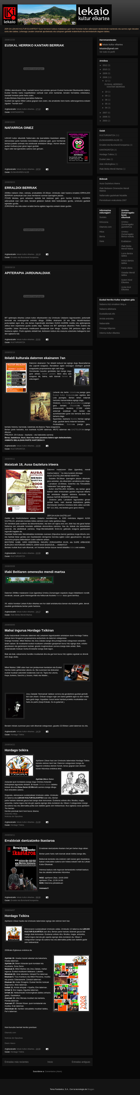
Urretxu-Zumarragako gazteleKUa (127, 224)
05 (106, 104)
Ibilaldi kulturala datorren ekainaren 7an (35, 358)
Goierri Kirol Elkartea (126, 281)
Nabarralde (104, 323)
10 (106, 92)
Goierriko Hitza (11, 814)
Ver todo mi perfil (107, 52)
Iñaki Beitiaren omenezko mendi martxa (35, 572)
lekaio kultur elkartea (112, 44)
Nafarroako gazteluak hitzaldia (113, 195)
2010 (105, 69)
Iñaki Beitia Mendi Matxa (127, 247)
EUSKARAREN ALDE (20, 172)
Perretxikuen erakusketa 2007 (113, 200)
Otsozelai (74, 405)
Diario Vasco (10, 1043)
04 (106, 107)
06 (106, 100)
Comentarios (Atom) (53, 1071)
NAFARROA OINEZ (19, 128)
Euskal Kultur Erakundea (64, 395)
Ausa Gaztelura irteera (109, 183)
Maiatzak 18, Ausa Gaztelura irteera (31, 464)
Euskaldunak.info (107, 314)
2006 (105, 117)
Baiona (70, 424)
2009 (105, 73)
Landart (52, 374)
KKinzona (103, 222)
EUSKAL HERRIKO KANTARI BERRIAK (34, 45)
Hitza (101, 232)
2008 (105, 77)
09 (106, 96)
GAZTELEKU (77, 429)
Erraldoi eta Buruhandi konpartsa (24, 257)
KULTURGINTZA (18, 342)
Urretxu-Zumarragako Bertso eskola (127, 234)
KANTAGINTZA (17, 112)
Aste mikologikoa (107, 164)
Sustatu (102, 217)
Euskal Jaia (104, 159)
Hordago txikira (16, 750)
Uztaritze (73, 392)
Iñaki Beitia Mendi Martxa (21, 615)
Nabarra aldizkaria (107, 309)
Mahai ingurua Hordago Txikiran (29, 630)
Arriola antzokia (106, 318)
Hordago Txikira (17, 734)
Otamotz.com (10, 1032)
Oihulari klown (45, 784)
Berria (102, 236)
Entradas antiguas (81, 1062)
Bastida (74, 419)
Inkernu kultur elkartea (109, 333)
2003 (105, 120)
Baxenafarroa (77, 403)
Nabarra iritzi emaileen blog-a (112, 304)
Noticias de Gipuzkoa (14, 816)
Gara (101, 241)
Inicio (50, 1062)
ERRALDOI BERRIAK (21, 188)
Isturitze (65, 403)
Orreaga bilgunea (107, 328)
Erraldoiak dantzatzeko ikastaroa (30, 840)
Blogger (91, 1089)
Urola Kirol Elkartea (126, 288)
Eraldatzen (126, 241)
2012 (105, 65)
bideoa (73, 547)
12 (106, 81)
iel (47, 374)
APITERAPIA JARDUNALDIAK (27, 273)
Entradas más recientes (17, 1062)
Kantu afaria (126, 268)
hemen (65, 376)
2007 (105, 112)
